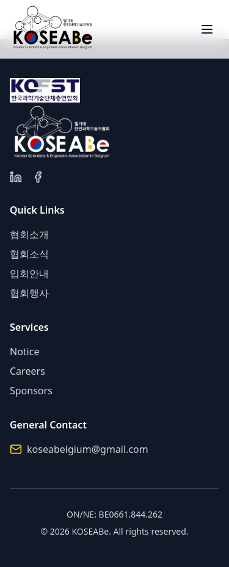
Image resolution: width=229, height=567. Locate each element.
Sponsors (31, 390)
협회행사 (29, 293)
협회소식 (29, 254)
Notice (24, 351)
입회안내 (29, 273)
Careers (27, 371)
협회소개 (29, 234)
